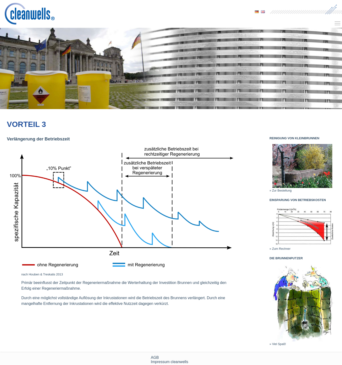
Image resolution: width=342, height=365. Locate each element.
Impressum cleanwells (169, 362)
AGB (155, 357)
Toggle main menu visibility (338, 22)
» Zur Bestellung (281, 190)
